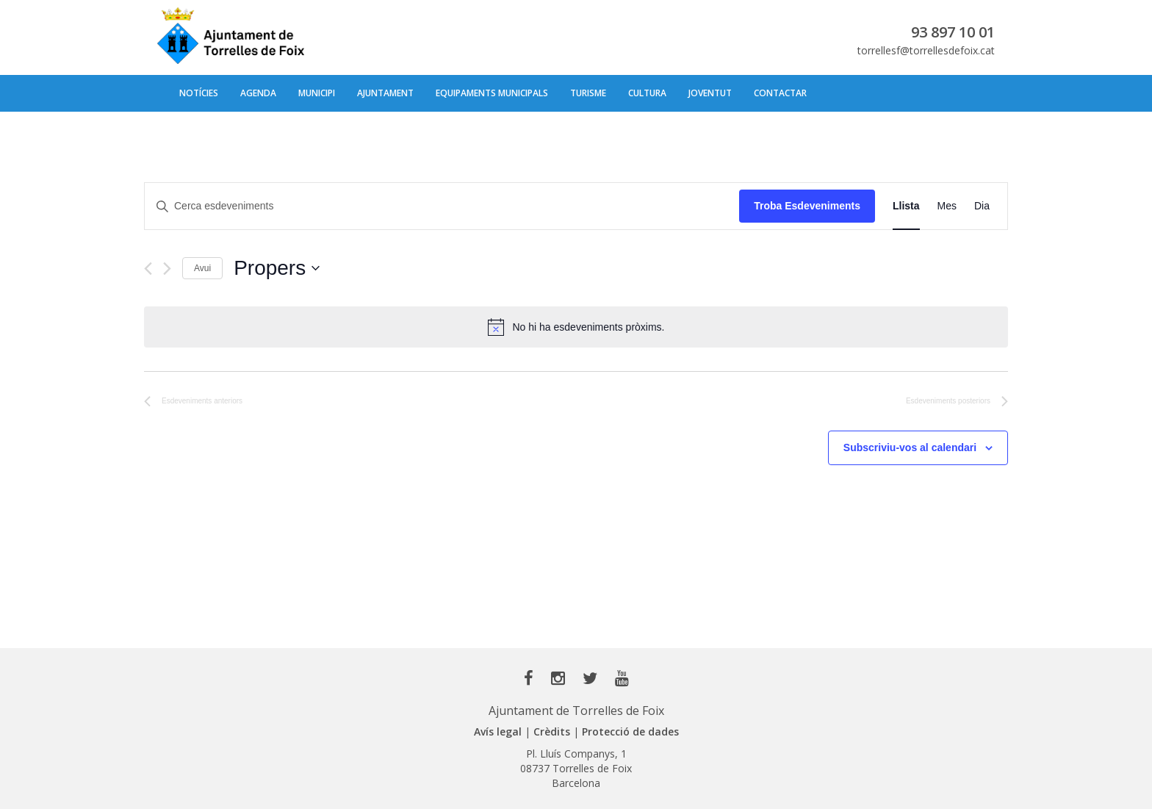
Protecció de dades (630, 731)
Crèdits (551, 731)
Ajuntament (385, 93)
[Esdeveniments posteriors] (167, 269)
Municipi (316, 93)
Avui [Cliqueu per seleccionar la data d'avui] (202, 268)
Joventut (710, 93)
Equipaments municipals (492, 93)
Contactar (780, 93)
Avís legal (498, 731)
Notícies (198, 93)
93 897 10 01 (953, 32)
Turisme (588, 93)
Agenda (258, 93)
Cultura (647, 93)
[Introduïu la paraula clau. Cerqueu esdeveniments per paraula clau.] (442, 206)
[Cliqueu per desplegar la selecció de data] (277, 268)
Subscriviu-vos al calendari (909, 447)
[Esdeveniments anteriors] (148, 269)
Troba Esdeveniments (807, 206)
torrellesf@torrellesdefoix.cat (926, 50)
